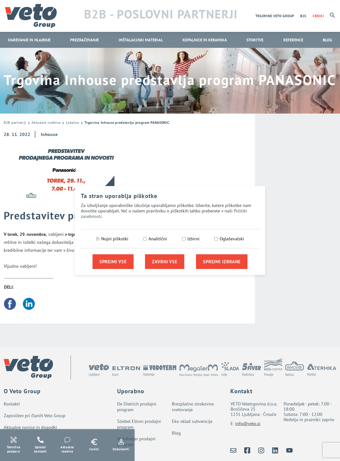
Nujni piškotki (114, 239)
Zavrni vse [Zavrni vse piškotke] (164, 261)
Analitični (157, 239)
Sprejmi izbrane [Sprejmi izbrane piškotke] (222, 261)
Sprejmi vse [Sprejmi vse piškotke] (113, 261)
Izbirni (193, 239)
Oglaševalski (232, 239)
